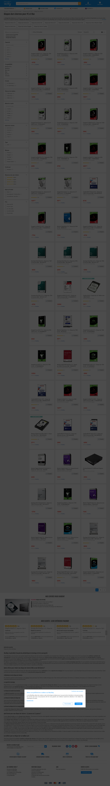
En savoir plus (30, 700)
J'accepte (78, 703)
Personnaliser (68, 703)
